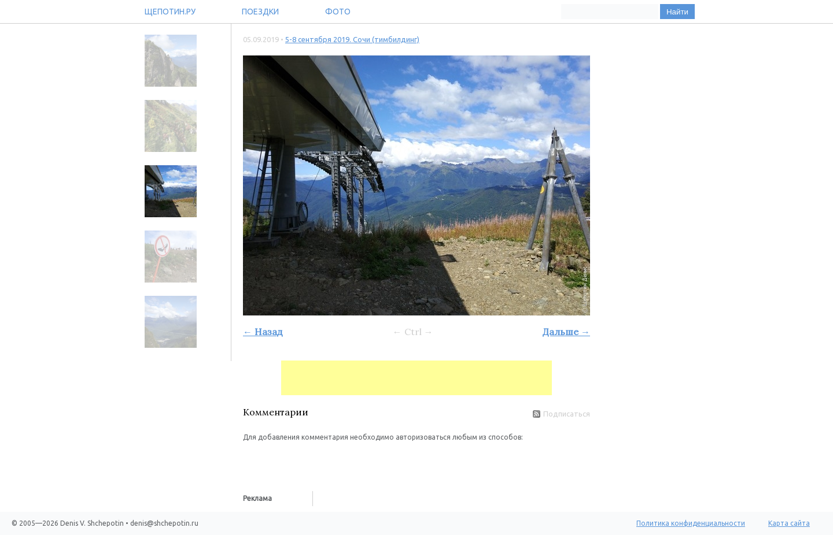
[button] (252, 460)
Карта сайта (789, 523)
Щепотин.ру (170, 11)
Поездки (260, 11)
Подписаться (561, 414)
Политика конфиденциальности (690, 523)
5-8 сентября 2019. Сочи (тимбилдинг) (352, 39)
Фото (338, 11)
